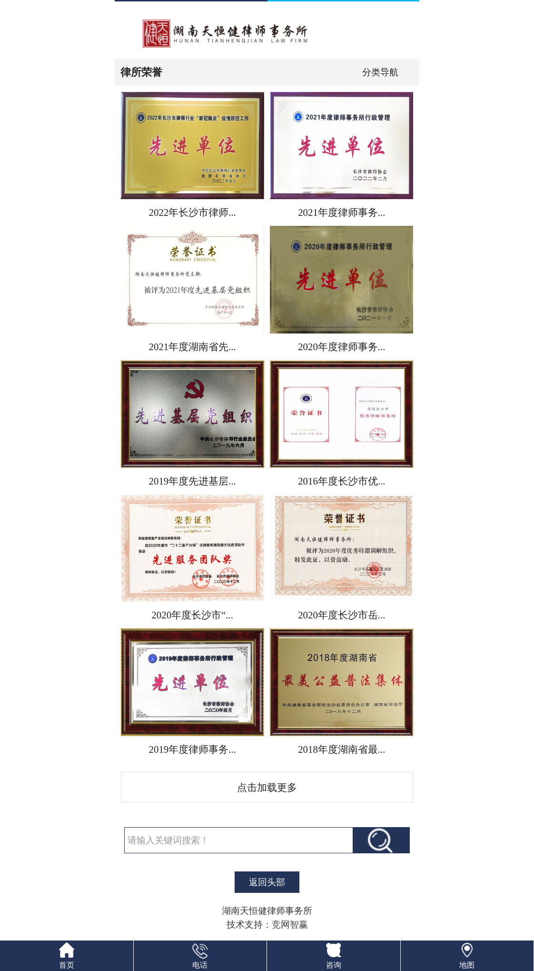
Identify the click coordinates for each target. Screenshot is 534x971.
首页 (66, 965)
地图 (467, 965)
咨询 (333, 965)
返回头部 (267, 882)
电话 (200, 965)
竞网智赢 (290, 925)
